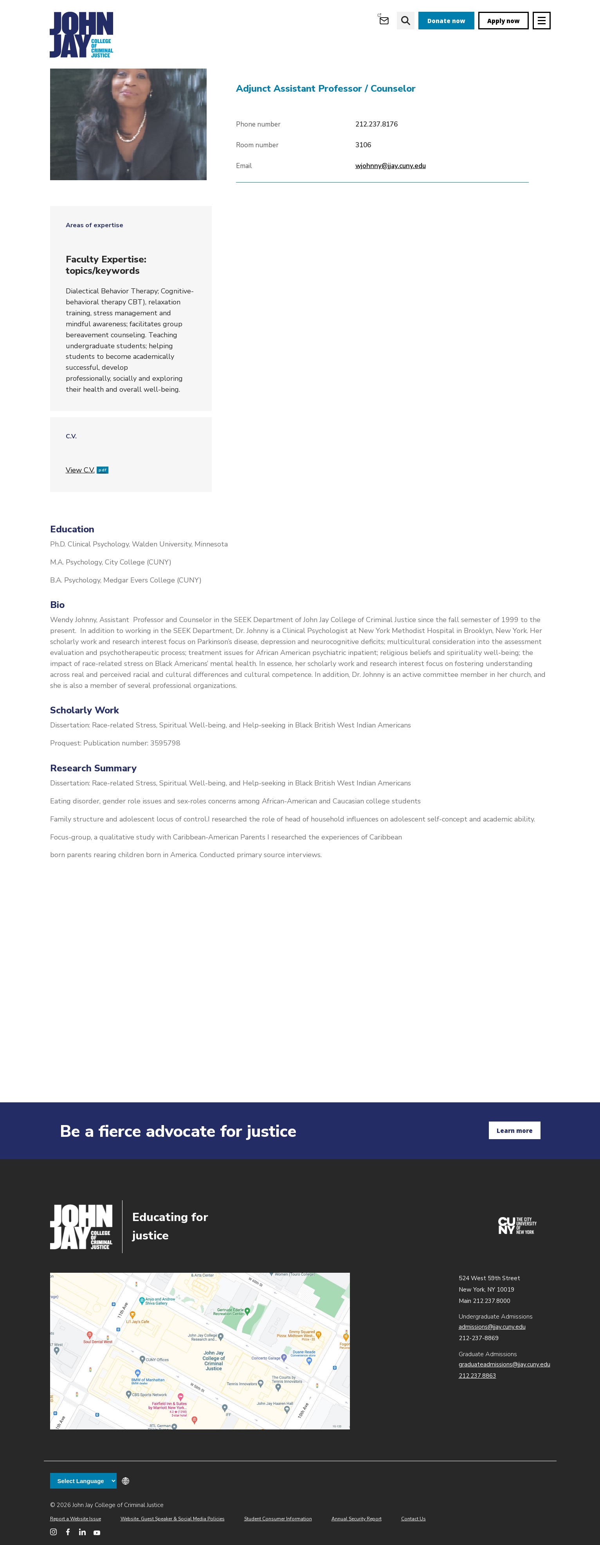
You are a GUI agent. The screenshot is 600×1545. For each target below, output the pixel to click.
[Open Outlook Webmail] (384, 20)
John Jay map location (200, 1351)
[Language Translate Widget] (83, 1481)
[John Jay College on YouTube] (97, 1532)
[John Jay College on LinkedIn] (82, 1532)
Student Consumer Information (278, 1519)
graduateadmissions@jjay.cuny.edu (504, 1364)
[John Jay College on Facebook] (68, 1532)
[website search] (405, 20)
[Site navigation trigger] (542, 20)
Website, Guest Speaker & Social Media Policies (173, 1519)
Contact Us (413, 1519)
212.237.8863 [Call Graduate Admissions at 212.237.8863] (477, 1376)
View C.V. (87, 515)
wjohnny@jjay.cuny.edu (390, 210)
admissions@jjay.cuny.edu (492, 1327)
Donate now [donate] (446, 21)
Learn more (515, 1130)
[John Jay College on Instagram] (53, 1532)
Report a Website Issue (75, 1519)
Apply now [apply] (503, 21)
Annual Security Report (357, 1519)
